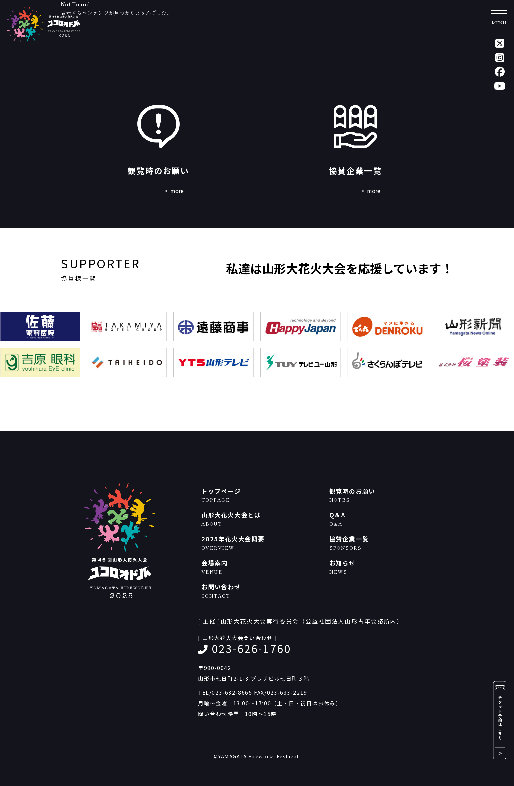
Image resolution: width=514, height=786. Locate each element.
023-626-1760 (251, 648)
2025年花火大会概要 (262, 542)
